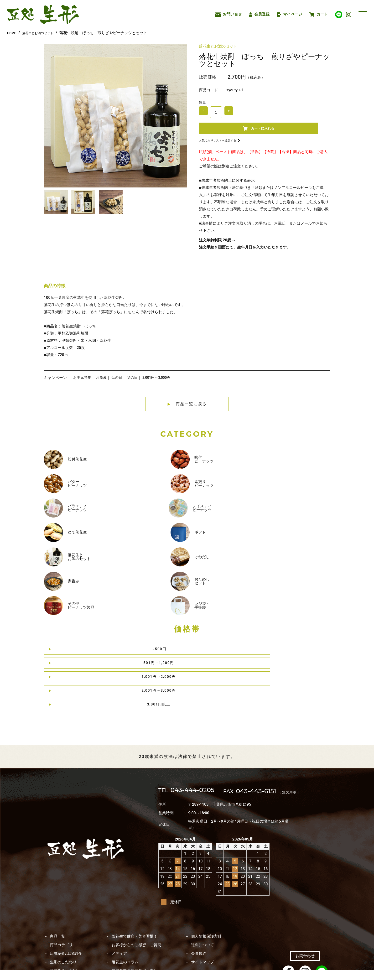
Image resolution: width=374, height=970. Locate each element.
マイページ (289, 14)
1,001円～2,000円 (188, 565)
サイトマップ (202, 920)
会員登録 (259, 14)
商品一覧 (57, 894)
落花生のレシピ (63, 928)
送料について (202, 902)
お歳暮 (103, 382)
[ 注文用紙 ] (308, 749)
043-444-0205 (194, 749)
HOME (12, 33)
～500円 (72, 565)
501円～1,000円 (130, 565)
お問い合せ (228, 14)
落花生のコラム (125, 920)
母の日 (119, 382)
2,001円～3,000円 (161, 382)
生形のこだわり (63, 920)
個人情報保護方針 (206, 894)
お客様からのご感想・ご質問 (136, 902)
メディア (119, 911)
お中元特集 (82, 382)
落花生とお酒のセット (43, 33)
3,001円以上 (304, 565)
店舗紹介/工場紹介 (66, 911)
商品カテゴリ (61, 902)
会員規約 (198, 911)
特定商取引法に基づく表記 (134, 928)
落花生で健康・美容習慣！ (134, 894)
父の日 (135, 382)
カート (318, 14)
